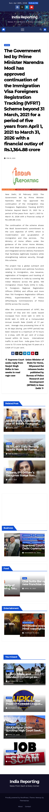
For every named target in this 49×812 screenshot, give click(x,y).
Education (10, 671)
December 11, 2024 (16, 552)
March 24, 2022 (15, 592)
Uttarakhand (11, 724)
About (20, 806)
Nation (7, 45)
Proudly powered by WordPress (17, 797)
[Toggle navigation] (22, 30)
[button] (41, 29)
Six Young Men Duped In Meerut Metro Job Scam (22, 756)
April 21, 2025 (14, 735)
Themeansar (24, 801)
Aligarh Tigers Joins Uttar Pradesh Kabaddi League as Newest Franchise (23, 703)
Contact (28, 806)
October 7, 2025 (15, 708)
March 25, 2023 (15, 631)
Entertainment (12, 620)
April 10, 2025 (14, 761)
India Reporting (24, 17)
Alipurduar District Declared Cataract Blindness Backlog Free (23, 548)
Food (8, 582)
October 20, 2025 (15, 681)
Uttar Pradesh (11, 751)
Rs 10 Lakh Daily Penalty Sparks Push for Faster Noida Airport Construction (24, 449)
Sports (9, 697)
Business (10, 542)
